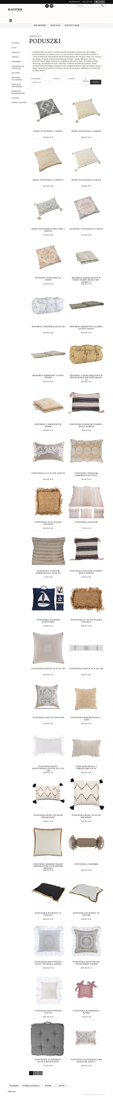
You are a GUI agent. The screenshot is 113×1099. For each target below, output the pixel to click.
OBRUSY (15, 57)
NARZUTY (16, 52)
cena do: (71, 79)
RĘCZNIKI (16, 73)
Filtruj (96, 82)
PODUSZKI (16, 62)
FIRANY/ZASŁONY (19, 102)
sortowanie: (36, 79)
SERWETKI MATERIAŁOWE (18, 92)
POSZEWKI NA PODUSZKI (18, 67)
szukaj (102, 5)
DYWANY (15, 43)
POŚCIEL (15, 98)
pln (99, 2)
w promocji (86, 80)
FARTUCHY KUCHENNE (17, 85)
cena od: (56, 79)
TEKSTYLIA (35, 36)
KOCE (14, 48)
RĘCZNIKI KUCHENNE (17, 79)
